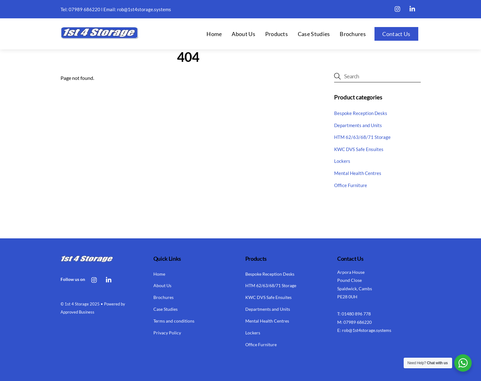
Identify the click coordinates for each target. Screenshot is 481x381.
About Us (243, 33)
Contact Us (396, 33)
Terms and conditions (173, 321)
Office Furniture (350, 185)
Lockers (342, 161)
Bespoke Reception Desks (360, 113)
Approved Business (77, 312)
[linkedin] (412, 8)
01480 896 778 (356, 313)
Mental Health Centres (357, 173)
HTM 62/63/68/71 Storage (362, 137)
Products (276, 33)
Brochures (353, 33)
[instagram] (398, 8)
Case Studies (314, 33)
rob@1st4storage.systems (144, 9)
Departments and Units (358, 125)
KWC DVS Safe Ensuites (358, 149)
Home (214, 33)
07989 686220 (84, 9)
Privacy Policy (167, 332)
